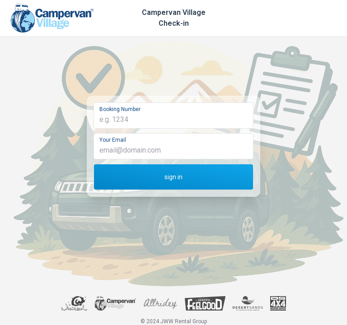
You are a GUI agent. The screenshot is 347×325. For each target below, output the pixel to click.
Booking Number (120, 109)
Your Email (112, 140)
